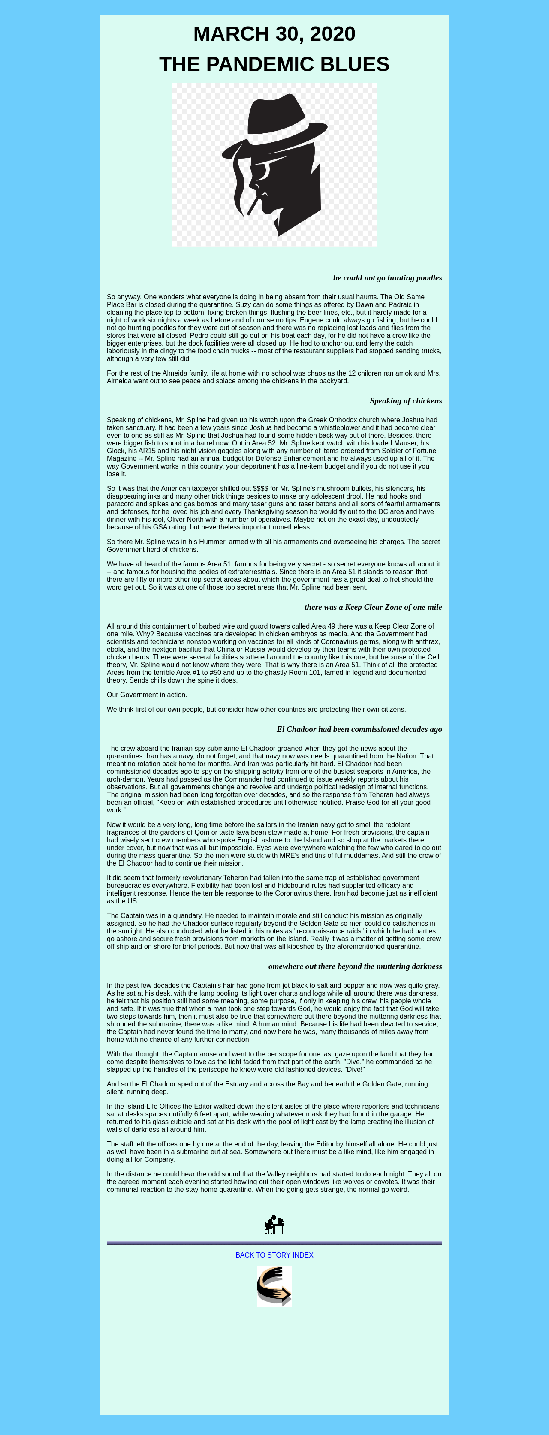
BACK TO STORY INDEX (274, 1255)
